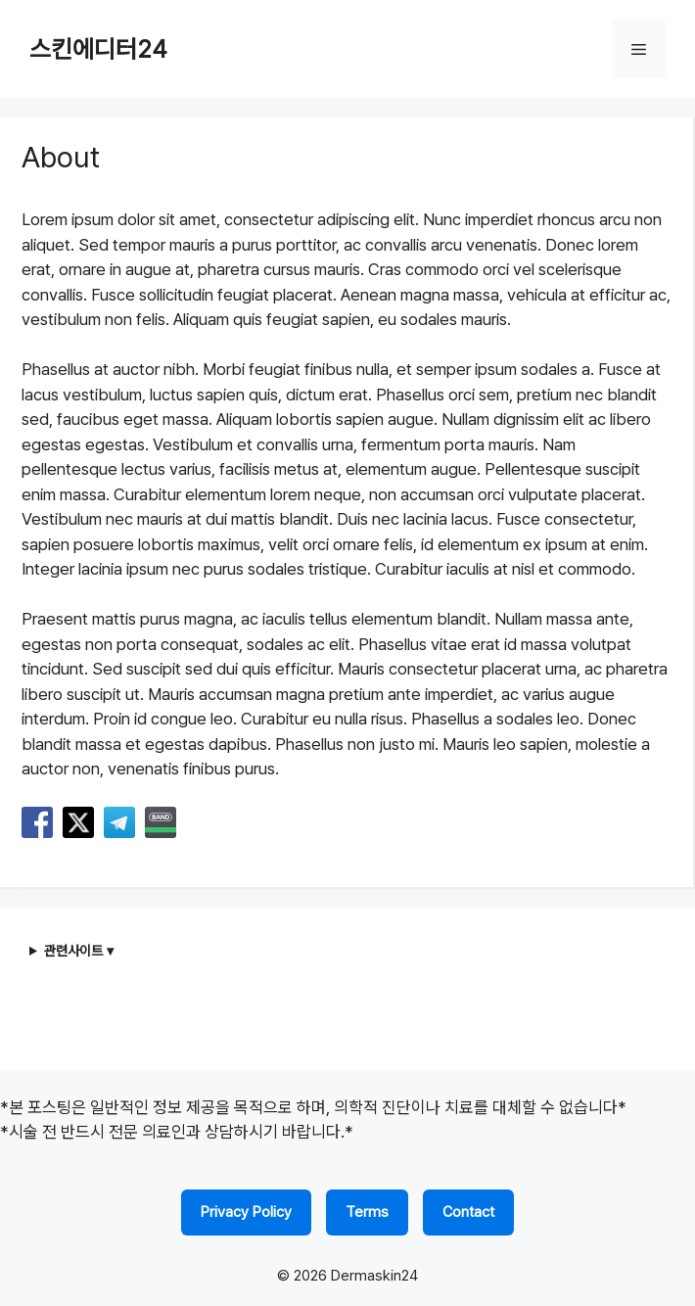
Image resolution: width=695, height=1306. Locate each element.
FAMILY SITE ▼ (637, 1254)
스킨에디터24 (98, 49)
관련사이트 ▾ (79, 950)
